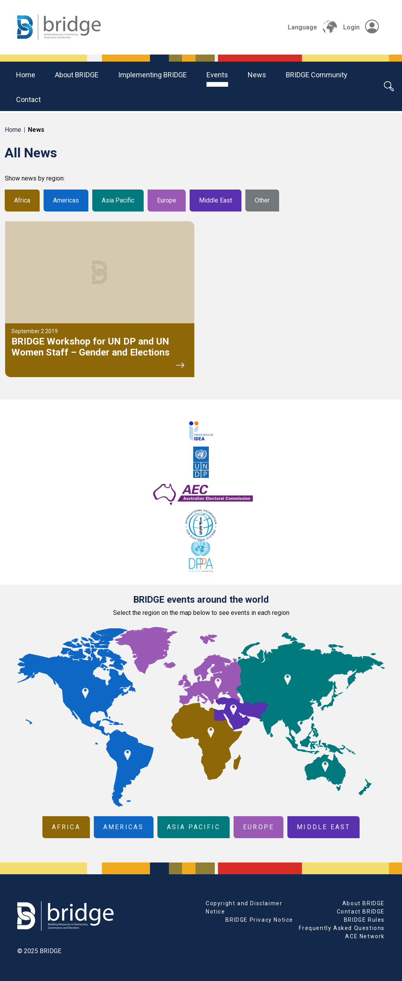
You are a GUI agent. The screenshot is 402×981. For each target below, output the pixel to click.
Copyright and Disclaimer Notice (244, 907)
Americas (66, 200)
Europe (166, 200)
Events (217, 75)
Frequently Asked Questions (342, 928)
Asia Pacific (118, 200)
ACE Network (365, 936)
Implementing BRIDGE (152, 75)
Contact (28, 99)
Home (25, 75)
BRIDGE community (316, 75)
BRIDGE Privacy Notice (259, 920)
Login (361, 27)
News (257, 75)
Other (262, 200)
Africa (22, 200)
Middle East (215, 200)
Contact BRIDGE (361, 911)
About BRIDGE (77, 75)
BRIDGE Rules (364, 920)
